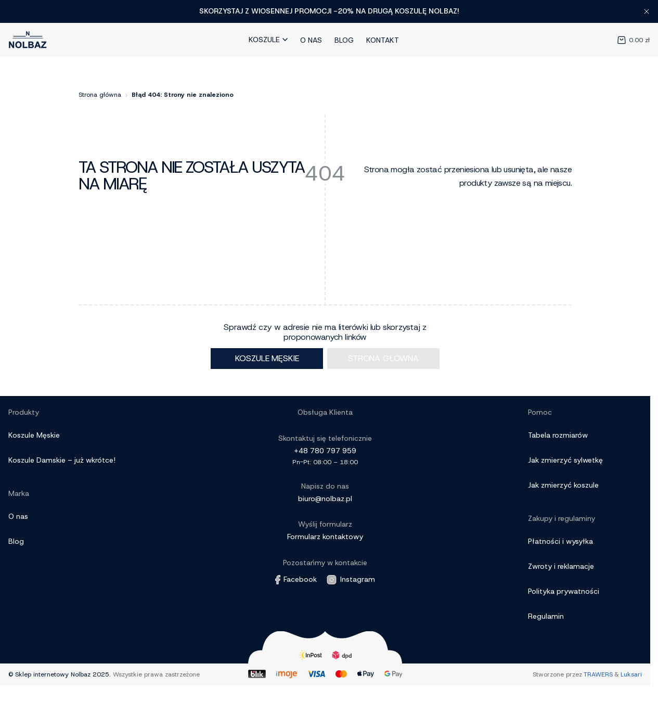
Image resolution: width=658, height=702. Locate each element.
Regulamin (546, 616)
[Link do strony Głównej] (27, 39)
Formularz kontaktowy (325, 536)
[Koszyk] (625, 39)
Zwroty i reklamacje (561, 566)
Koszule (268, 39)
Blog (344, 40)
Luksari (631, 674)
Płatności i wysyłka (560, 541)
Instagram (350, 580)
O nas (311, 40)
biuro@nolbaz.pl (325, 498)
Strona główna (100, 95)
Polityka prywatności (563, 591)
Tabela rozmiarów (558, 435)
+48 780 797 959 (325, 450)
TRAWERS (598, 674)
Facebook (296, 579)
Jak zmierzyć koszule (563, 485)
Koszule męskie (267, 358)
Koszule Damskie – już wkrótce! (61, 460)
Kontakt (382, 40)
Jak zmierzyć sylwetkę (565, 460)
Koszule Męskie (34, 435)
